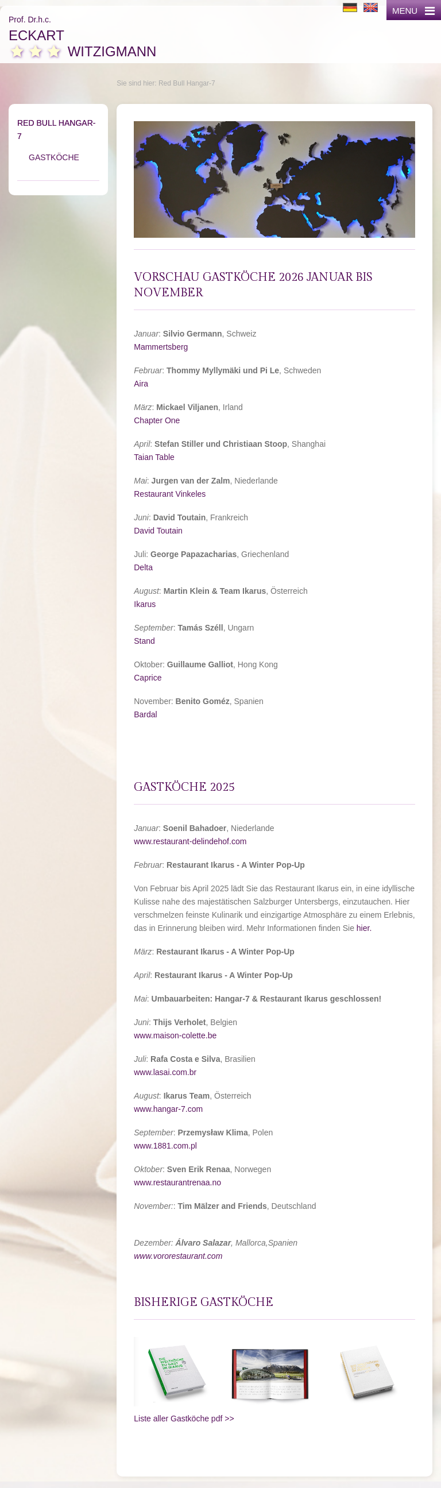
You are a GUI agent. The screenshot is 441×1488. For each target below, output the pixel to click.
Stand (144, 641)
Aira (141, 383)
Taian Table (154, 457)
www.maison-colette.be (175, 1035)
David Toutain (158, 530)
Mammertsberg (161, 346)
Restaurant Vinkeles (170, 493)
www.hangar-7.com (168, 1109)
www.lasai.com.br (165, 1072)
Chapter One (157, 420)
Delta (143, 567)
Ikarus (145, 604)
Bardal (145, 714)
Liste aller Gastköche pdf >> (184, 1418)
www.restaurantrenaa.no (177, 1182)
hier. (365, 928)
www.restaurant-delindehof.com (190, 841)
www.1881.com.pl (165, 1145)
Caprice (147, 677)
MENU (413, 11)
